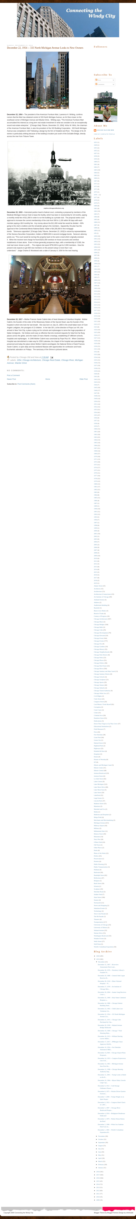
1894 (95, 247)
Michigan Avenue (99, 823)
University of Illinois (100, 927)
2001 (95, 533)
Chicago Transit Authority (102, 690)
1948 (95, 396)
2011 (95, 561)
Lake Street (97, 792)
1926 (95, 335)
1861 (95, 164)
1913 (95, 299)
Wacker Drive (21, 363)
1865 (95, 175)
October (100, 1139)
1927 (95, 338)
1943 (95, 382)
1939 (95, 371)
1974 (95, 467)
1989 (95, 506)
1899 (95, 261)
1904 (95, 274)
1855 (95, 150)
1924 (95, 329)
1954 (19, 360)
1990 (95, 509)
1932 (95, 352)
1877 (95, 197)
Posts (98, 80)
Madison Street (98, 803)
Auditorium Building (100, 605)
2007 (95, 550)
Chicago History (99, 649)
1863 (95, 170)
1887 (95, 225)
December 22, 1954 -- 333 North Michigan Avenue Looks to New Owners (45, 47)
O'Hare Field (98, 842)
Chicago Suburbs (99, 688)
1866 (95, 178)
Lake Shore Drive (99, 787)
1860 (95, 161)
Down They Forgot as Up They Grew (105, 724)
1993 (95, 517)
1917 (95, 310)
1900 (95, 263)
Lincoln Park (98, 801)
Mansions (97, 806)
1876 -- (96, 195)
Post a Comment (13, 375)
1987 (95, 503)
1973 (95, 464)
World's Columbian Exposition (103, 947)
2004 (95, 542)
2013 (95, 566)
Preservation (98, 858)
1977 (95, 475)
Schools (96, 886)
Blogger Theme (99, 1213)
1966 (95, 445)
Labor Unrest (98, 781)
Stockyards (97, 903)
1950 (95, 401)
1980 (95, 484)
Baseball (96, 608)
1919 (95, 316)
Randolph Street (99, 875)
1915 (95, 305)
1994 (95, 520)
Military (96, 828)
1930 (95, 346)
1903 (95, 272)
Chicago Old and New (105, 130)
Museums (97, 836)
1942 (95, 379)
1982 (95, 489)
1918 (95, 313)
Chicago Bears (98, 622)
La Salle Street (98, 779)
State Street (97, 897)
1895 (95, 250)
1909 (95, 288)
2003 (95, 539)
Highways (97, 748)
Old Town (97, 845)
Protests (96, 861)
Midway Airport (99, 825)
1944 (95, 385)
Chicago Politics (99, 663)
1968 (95, 451)
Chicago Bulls (98, 627)
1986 (95, 500)
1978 (95, 478)
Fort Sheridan (98, 735)
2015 (95, 572)
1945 (95, 387)
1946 (95, 390)
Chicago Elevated (99, 635)
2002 (95, 536)
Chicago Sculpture (100, 679)
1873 (95, 189)
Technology (97, 911)
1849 (95, 145)
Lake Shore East (99, 790)
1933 (95, 354)
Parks (95, 850)
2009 (95, 555)
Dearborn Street (99, 718)
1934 (95, 357)
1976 (95, 473)
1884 (95, 217)
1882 (95, 211)
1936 (95, 363)
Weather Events (99, 938)
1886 (95, 222)
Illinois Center (98, 768)
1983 (95, 492)
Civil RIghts (98, 696)
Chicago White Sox (100, 693)
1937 (95, 365)
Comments (99, 84)
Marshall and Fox (99, 809)
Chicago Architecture (31, 360)
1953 (95, 409)
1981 (95, 486)
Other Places (98, 847)
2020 (97, 956)
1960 (95, 429)
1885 (95, 219)
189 (95, 233)
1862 (95, 167)
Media (96, 812)
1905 (95, 277)
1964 (95, 440)
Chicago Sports (99, 682)
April (99, 1158)
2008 (95, 553)
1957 (95, 420)
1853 (95, 148)
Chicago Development (101, 633)
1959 (95, 426)
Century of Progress (100, 616)
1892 (95, 241)
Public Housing (99, 864)
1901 (95, 266)
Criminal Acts (98, 715)
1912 (95, 296)
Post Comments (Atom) (26, 384)
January (100, 1167)
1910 (95, 291)
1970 (95, 456)
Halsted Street (98, 743)
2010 (95, 558)
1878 (95, 200)
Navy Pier (97, 839)
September (101, 1142)
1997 (95, 522)
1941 (95, 376)
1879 (95, 203)
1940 (95, 374)
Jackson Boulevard (100, 773)
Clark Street (97, 699)
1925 (95, 332)
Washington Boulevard (101, 936)
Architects (97, 589)
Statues (96, 900)
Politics (96, 856)
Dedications (97, 721)
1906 (95, 280)
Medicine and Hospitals (101, 814)
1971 (95, 459)
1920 (95, 318)
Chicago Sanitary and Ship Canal (104, 671)
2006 (95, 547)
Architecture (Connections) (102, 594)
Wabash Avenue (99, 930)
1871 (95, 183)
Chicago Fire (98, 644)
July (99, 1149)
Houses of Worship (100, 759)
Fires (95, 732)
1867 (95, 181)
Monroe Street (98, 834)
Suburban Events (99, 908)
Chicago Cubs (98, 630)
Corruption (97, 707)
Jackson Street (98, 776)
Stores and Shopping (100, 905)
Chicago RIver (67, 360)
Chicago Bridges (99, 624)
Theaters (96, 919)
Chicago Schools (99, 677)
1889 (95, 230)
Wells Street (97, 941)
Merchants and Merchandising (103, 820)
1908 (95, 285)
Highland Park (98, 746)
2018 (95, 580)
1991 (95, 511)
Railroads (97, 872)
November (101, 1136)
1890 (95, 236)
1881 (95, 208)
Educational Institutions (101, 726)
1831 (95, 142)
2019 (95, 583)
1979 (95, 481)
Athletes (96, 602)
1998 (95, 525)
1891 (95, 239)
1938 (95, 368)
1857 (95, 153)
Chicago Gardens (99, 646)
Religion (96, 881)
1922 (95, 324)
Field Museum (98, 729)
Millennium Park (99, 831)
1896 (95, 252)
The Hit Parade (98, 916)
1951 (95, 404)
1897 (95, 255)
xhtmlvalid (129, 1213)
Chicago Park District (100, 655)
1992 (95, 514)
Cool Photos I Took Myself (102, 704)
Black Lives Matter (100, 611)
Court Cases (97, 710)
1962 (95, 434)
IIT (95, 762)
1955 (95, 415)
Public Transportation (100, 867)
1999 (95, 528)
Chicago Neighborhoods (101, 652)
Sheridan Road (98, 892)
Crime (96, 712)
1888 (95, 228)
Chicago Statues (99, 685)
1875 (95, 192)
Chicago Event (98, 638)
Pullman (96, 869)
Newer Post (11, 379)
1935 (95, 360)
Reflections (97, 878)
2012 (95, 564)
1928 (95, 340)
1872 (95, 186)
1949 (95, 398)
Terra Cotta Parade (100, 914)
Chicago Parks (98, 657)
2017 (95, 578)
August (100, 1145)
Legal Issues (98, 798)
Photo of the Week (99, 853)
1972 (95, 462)
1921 (95, 321)
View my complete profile (104, 134)
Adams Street (98, 586)
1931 (95, 349)
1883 (95, 214)
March (100, 1161)
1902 (95, 269)
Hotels (96, 757)
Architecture (98, 591)
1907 (95, 283)
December (101, 962)
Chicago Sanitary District (102, 674)
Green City (97, 740)
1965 (95, 442)
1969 (95, 453)
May (99, 1155)
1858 (95, 156)
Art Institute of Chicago (101, 597)
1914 (95, 302)
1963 (95, 437)
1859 (95, 159)
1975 (95, 470)
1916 (95, 307)
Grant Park (97, 737)
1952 (95, 407)
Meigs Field (97, 817)
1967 (95, 448)
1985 (95, 498)
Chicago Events (99, 641)
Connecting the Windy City (24, 1213)
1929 (95, 343)
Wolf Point (97, 944)
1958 (95, 423)
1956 (95, 418)
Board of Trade (98, 613)
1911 (95, 294)
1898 (95, 258)
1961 (95, 431)
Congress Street (99, 701)
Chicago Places (99, 660)
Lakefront (97, 795)
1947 (95, 393)
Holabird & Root (99, 751)
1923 (95, 327)
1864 (95, 172)
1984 (95, 495)
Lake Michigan (98, 784)
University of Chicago (101, 925)
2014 (95, 569)
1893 (95, 244)
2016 (95, 575)
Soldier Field (98, 894)
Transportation (98, 922)
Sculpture (97, 889)
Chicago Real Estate (51, 360)
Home (47, 379)
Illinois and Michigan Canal (102, 765)
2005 (95, 544)
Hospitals (97, 754)
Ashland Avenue (99, 600)
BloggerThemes (112, 1213)
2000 (95, 531)
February (101, 1164)
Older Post (83, 379)
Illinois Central (98, 770)
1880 (95, 206)
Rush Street (97, 883)
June (99, 1152)
